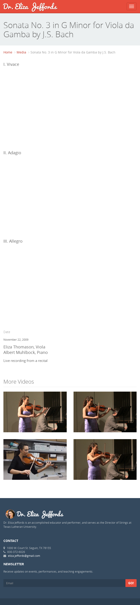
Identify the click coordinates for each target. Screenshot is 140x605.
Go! (131, 583)
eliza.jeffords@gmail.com (24, 555)
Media (21, 52)
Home (7, 52)
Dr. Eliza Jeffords (30, 6)
